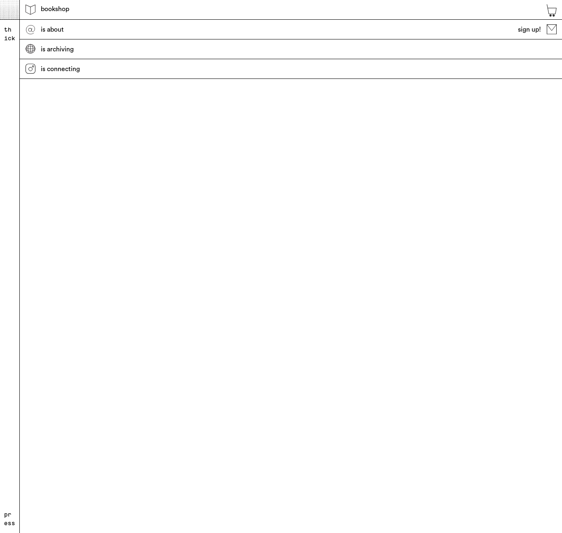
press (9, 518)
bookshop (48, 9)
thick (9, 34)
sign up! (537, 29)
